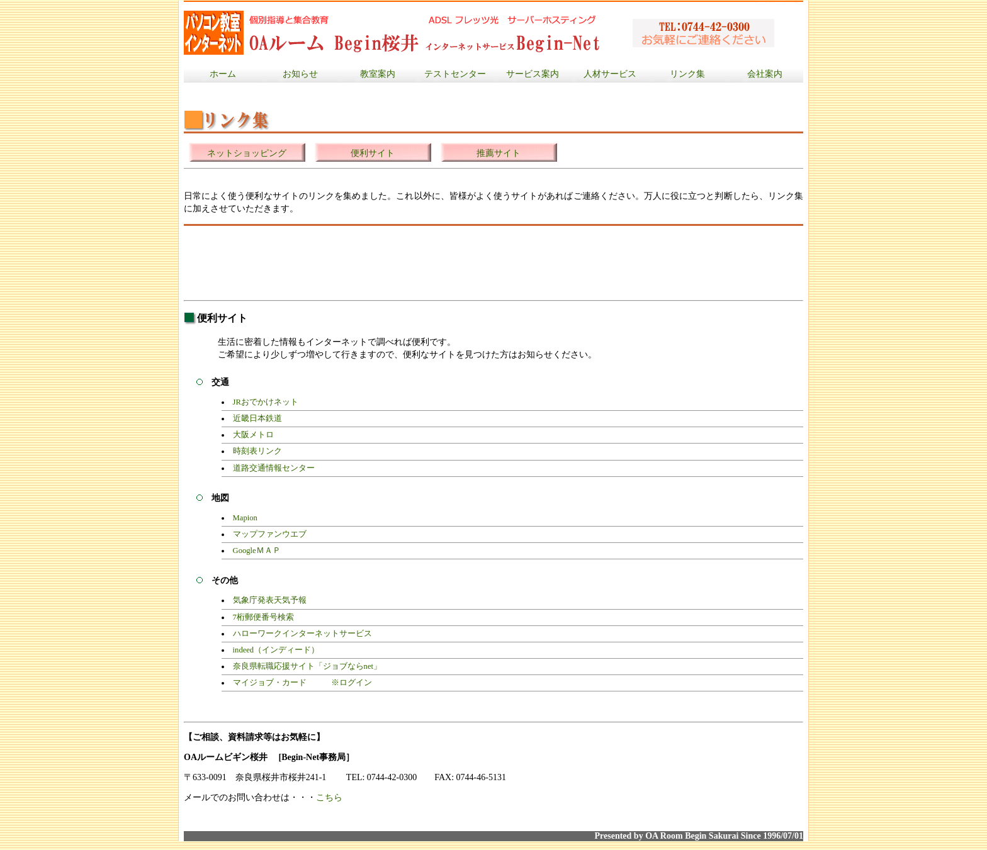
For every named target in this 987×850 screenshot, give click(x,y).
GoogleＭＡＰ (257, 550)
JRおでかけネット (265, 402)
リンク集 (687, 74)
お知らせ (300, 74)
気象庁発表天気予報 (270, 600)
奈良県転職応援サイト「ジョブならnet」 (307, 666)
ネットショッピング (246, 153)
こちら (329, 797)
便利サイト (373, 153)
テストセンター (455, 74)
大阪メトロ (253, 434)
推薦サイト (499, 153)
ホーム (223, 74)
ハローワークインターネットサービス (302, 633)
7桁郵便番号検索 (263, 617)
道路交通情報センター (274, 468)
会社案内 (764, 74)
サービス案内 (532, 74)
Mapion (245, 517)
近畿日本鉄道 (257, 418)
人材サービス (610, 74)
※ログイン (351, 682)
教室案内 (377, 74)
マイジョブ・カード (270, 682)
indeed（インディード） (276, 650)
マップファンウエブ (270, 534)
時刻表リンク (257, 451)
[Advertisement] (413, 263)
